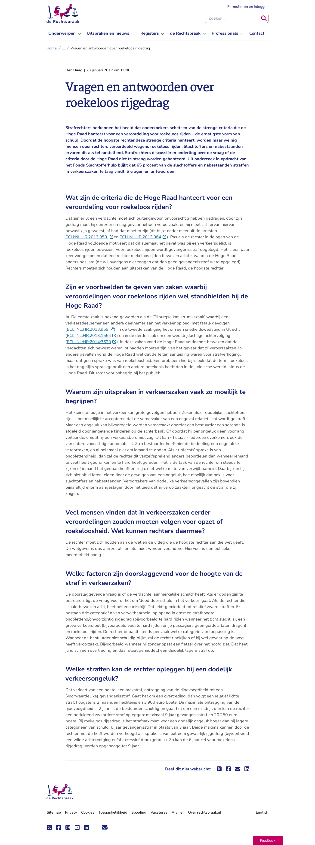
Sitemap (54, 812)
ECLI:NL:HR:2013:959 (89, 237)
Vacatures (159, 812)
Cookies (87, 812)
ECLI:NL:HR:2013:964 (143, 237)
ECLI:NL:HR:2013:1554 (92, 335)
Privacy (71, 812)
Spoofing (138, 812)
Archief (178, 812)
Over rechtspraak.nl (204, 812)
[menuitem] (64, 33)
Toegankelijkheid (113, 812)
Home (51, 48)
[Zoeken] (264, 18)
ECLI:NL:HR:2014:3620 (92, 342)
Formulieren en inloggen (248, 6)
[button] (268, 840)
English (262, 812)
